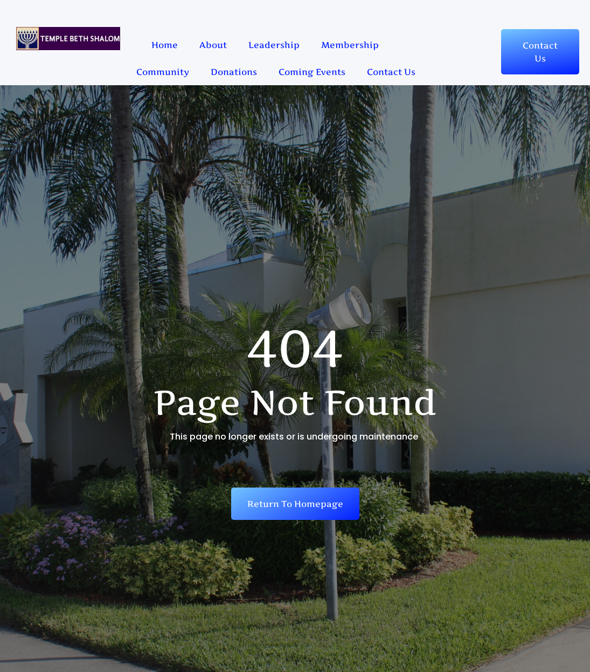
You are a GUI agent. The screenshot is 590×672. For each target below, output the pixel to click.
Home (164, 44)
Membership (350, 44)
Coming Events (312, 71)
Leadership (274, 44)
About (213, 44)
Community (162, 71)
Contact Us (391, 71)
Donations (234, 71)
